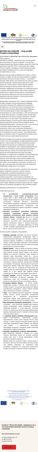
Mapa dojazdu (8, 447)
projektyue (6, 58)
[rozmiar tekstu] (2, 47)
